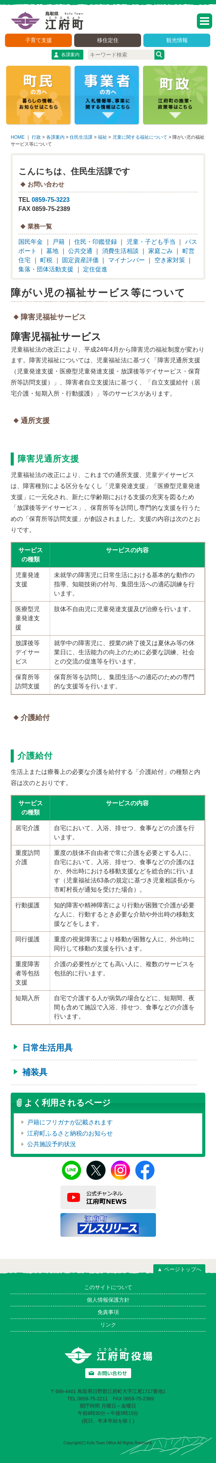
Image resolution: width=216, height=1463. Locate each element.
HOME (17, 137)
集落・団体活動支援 (45, 269)
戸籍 (58, 241)
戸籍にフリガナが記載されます (70, 1122)
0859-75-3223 (51, 199)
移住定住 (108, 40)
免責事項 (108, 1312)
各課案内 (70, 54)
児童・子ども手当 (151, 241)
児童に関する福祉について (139, 137)
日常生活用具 (47, 1048)
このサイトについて (108, 1287)
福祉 (102, 137)
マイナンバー (126, 260)
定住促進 (95, 269)
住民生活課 (81, 137)
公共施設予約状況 (51, 1144)
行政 (36, 137)
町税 (46, 260)
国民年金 (30, 241)
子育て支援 (38, 40)
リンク (108, 1325)
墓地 (52, 251)
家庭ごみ (160, 251)
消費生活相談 (120, 251)
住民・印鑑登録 (95, 241)
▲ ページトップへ (179, 1269)
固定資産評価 (80, 260)
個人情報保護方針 (108, 1300)
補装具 (34, 1072)
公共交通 (80, 251)
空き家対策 (169, 260)
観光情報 (177, 40)
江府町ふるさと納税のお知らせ (70, 1133)
